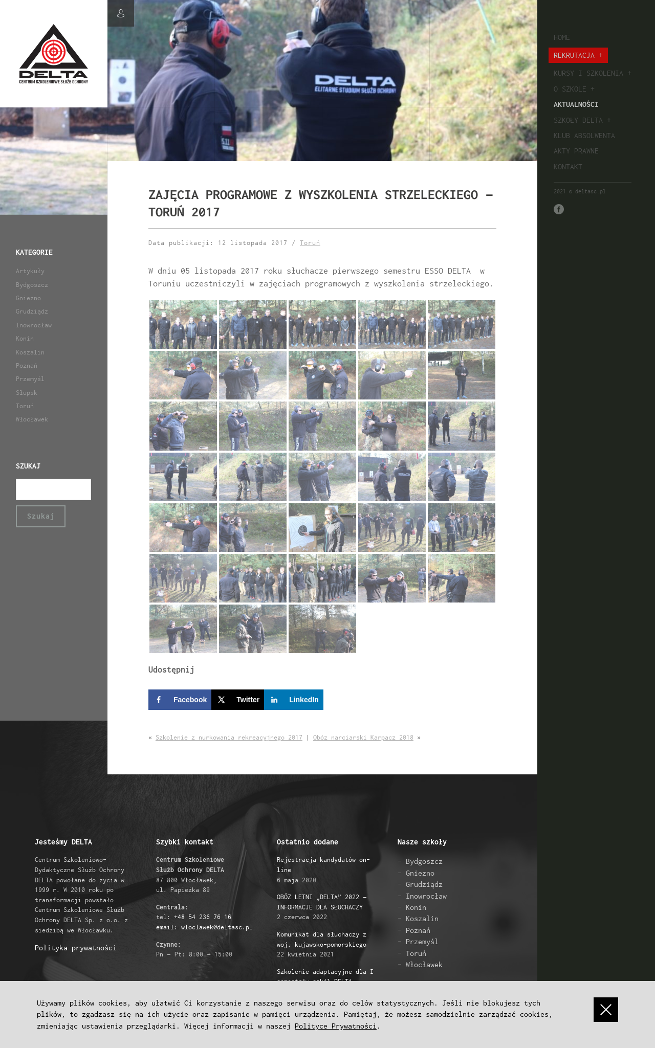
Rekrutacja (574, 55)
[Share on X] (237, 699)
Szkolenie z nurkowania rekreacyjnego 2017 (229, 738)
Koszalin (30, 352)
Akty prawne (576, 150)
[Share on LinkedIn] (293, 699)
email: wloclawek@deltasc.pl (204, 927)
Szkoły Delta (578, 120)
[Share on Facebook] (179, 699)
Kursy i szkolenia (588, 73)
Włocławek (32, 419)
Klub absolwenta (584, 135)
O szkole (570, 88)
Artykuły (30, 271)
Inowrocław (34, 325)
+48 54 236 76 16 (202, 917)
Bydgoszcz (32, 284)
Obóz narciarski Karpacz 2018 (363, 738)
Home (562, 37)
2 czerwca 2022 (322, 907)
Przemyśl (30, 379)
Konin (25, 338)
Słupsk (26, 392)
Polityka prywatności (76, 948)
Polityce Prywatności (336, 1025)
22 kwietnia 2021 (321, 944)
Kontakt (568, 166)
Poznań (26, 365)
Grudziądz (32, 311)
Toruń (25, 406)
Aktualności (576, 104)
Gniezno (28, 298)
